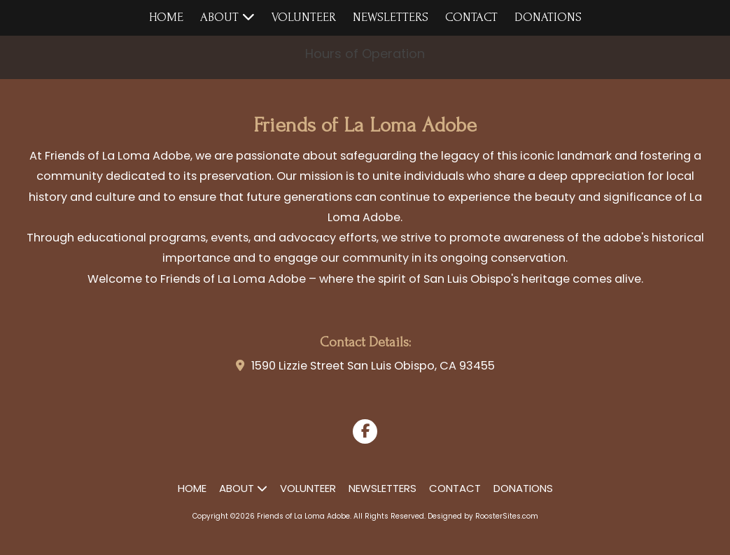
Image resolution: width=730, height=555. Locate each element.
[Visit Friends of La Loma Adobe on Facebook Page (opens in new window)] (365, 431)
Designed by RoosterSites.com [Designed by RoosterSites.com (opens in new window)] (483, 516)
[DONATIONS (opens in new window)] (548, 18)
